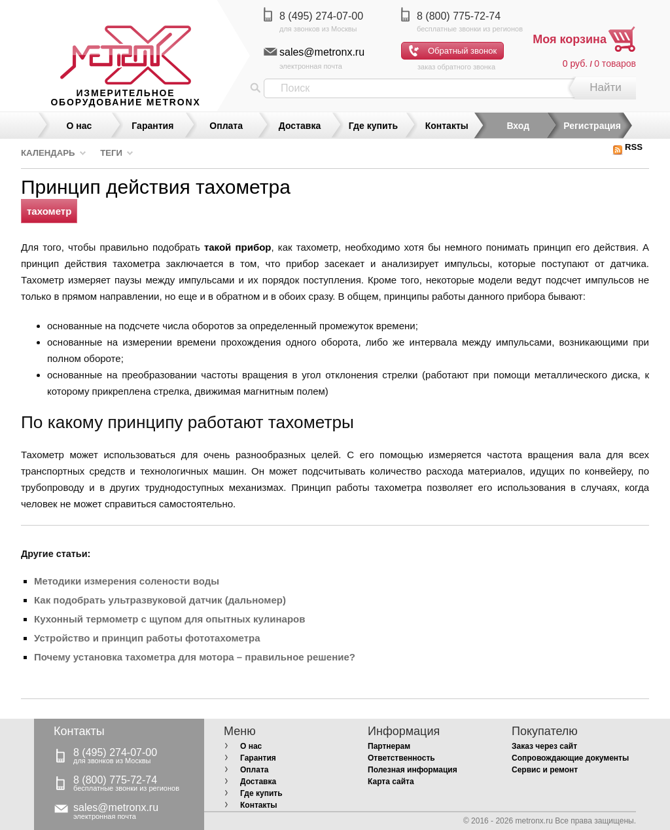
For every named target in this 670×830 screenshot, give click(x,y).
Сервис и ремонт (545, 769)
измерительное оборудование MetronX (125, 97)
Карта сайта (391, 781)
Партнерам (389, 746)
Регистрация (592, 125)
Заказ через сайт (544, 746)
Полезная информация (412, 769)
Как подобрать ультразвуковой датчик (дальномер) (160, 599)
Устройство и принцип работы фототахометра (147, 637)
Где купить (373, 125)
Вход (517, 125)
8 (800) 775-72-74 (459, 16)
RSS (627, 147)
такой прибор (238, 247)
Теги (111, 153)
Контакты (446, 125)
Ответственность (401, 758)
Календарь (48, 153)
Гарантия (152, 125)
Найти (606, 87)
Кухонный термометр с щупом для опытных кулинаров (169, 618)
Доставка (300, 125)
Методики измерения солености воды (126, 580)
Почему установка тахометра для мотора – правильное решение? (194, 656)
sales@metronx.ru (321, 52)
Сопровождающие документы (570, 758)
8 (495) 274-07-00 (321, 16)
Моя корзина (570, 39)
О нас (79, 125)
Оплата (226, 125)
